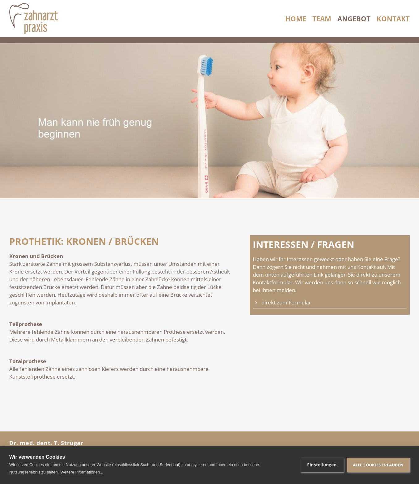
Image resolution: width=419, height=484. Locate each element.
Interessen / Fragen (303, 244)
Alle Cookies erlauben (378, 465)
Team (321, 18)
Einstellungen (322, 465)
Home (295, 18)
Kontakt (393, 18)
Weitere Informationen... (81, 472)
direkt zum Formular (286, 302)
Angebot (353, 18)
